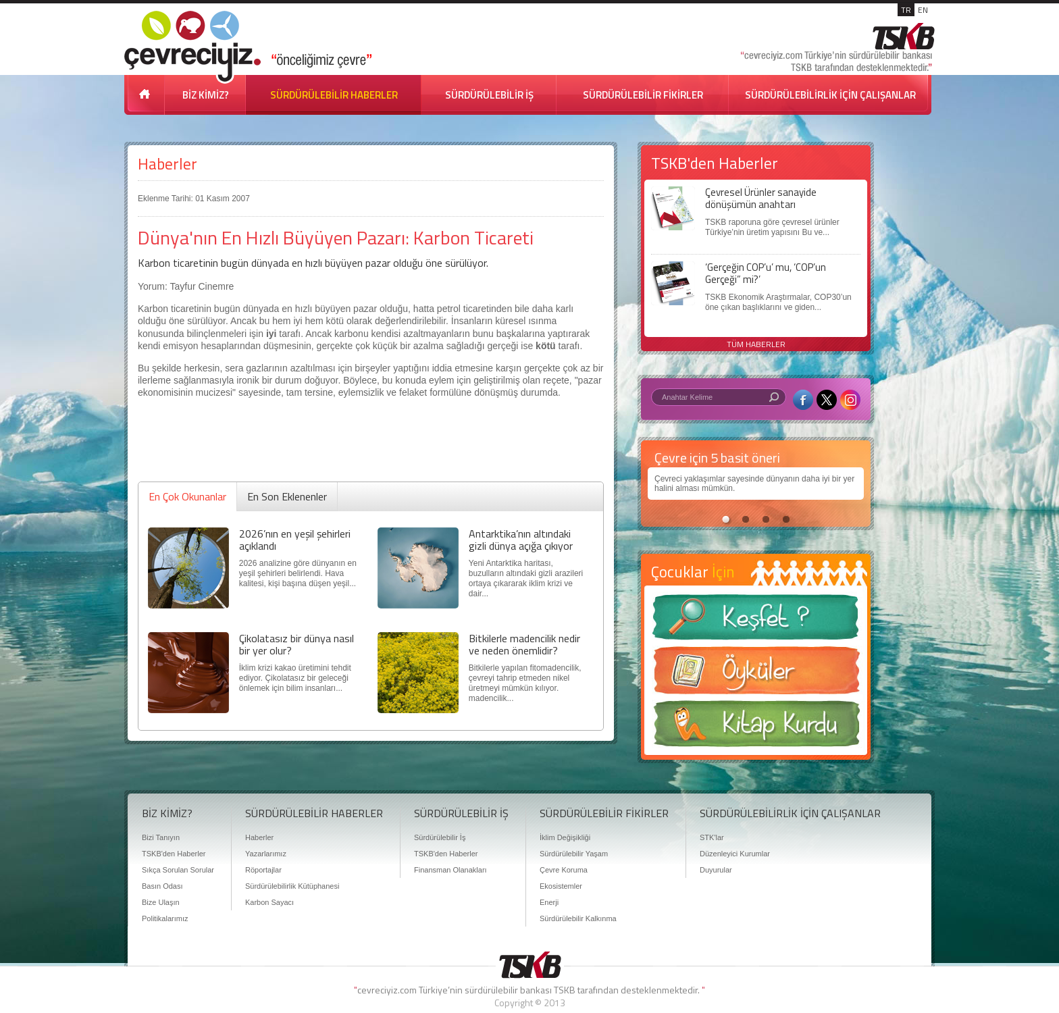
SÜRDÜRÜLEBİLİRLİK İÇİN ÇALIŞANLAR (830, 95)
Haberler (167, 164)
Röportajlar (263, 870)
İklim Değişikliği (565, 837)
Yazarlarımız (265, 854)
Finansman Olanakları (450, 870)
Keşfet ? (755, 621)
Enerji (549, 902)
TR (906, 9)
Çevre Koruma (564, 870)
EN (923, 9)
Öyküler (755, 674)
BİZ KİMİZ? (205, 95)
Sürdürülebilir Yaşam (574, 854)
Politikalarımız (165, 918)
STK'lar (712, 837)
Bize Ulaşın (161, 902)
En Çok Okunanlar (187, 496)
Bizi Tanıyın (161, 837)
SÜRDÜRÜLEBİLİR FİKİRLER (643, 95)
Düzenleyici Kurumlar (735, 854)
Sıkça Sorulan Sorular (178, 870)
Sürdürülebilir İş (439, 837)
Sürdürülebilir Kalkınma (578, 918)
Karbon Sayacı (269, 902)
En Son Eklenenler (287, 496)
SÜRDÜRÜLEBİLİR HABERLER (334, 95)
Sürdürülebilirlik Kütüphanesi (292, 886)
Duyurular (716, 870)
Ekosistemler (561, 886)
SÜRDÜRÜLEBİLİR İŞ (489, 95)
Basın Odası (162, 886)
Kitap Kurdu (755, 727)
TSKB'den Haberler (173, 854)
